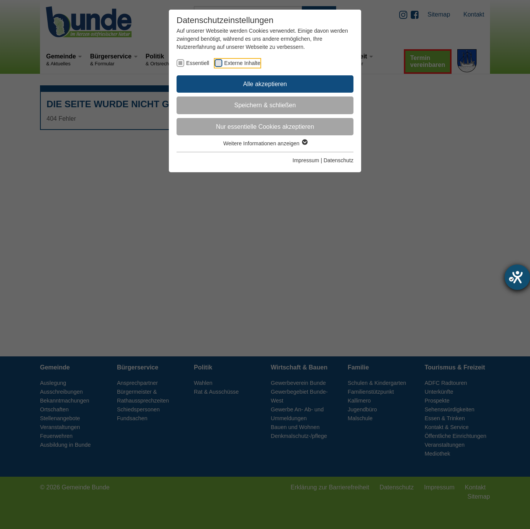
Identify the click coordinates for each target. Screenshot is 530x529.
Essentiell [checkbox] (197, 63)
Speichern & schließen (265, 105)
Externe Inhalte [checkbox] (242, 63)
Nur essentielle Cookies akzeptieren (265, 126)
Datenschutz (338, 160)
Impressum (306, 160)
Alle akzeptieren (265, 84)
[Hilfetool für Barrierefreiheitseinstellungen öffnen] (517, 277)
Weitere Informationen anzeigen (265, 143)
